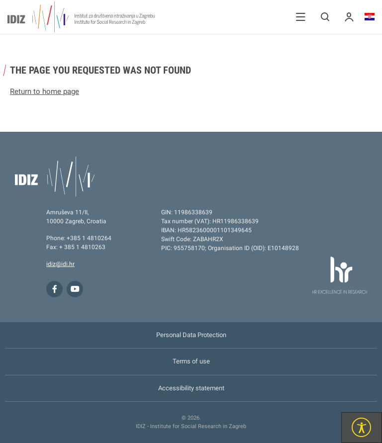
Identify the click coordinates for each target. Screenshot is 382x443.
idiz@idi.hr (60, 264)
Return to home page (44, 91)
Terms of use (191, 361)
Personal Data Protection (191, 335)
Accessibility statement (191, 388)
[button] (300, 16)
